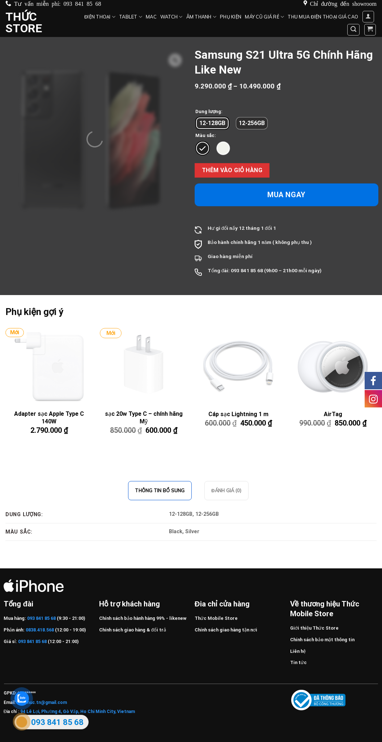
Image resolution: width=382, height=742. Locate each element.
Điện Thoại (99, 16)
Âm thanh (201, 16)
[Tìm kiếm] (353, 30)
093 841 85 (243, 270)
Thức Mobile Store (216, 618)
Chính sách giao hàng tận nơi (226, 630)
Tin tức (298, 662)
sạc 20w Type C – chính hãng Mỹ (144, 417)
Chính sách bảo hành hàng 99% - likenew (142, 618)
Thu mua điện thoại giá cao (323, 17)
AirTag (333, 414)
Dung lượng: (208, 111)
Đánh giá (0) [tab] (226, 490)
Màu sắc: (205, 135)
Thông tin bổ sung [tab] (159, 490)
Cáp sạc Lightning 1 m (238, 414)
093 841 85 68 (82, 3)
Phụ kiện (230, 17)
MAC (151, 17)
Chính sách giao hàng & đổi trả (132, 630)
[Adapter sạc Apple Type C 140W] (49, 367)
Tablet (130, 16)
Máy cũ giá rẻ (264, 16)
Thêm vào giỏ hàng (232, 170)
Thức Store (23, 22)
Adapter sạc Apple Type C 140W (49, 417)
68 (260, 270)
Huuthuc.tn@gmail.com (42, 702)
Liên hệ (298, 651)
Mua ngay (286, 194)
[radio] (212, 123)
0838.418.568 (40, 630)
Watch (171, 16)
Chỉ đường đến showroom (343, 3)
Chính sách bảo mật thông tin (322, 639)
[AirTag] (333, 367)
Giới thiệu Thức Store (314, 628)
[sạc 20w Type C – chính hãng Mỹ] (144, 367)
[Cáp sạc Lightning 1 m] (238, 367)
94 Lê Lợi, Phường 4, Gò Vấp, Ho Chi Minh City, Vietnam (77, 711)
